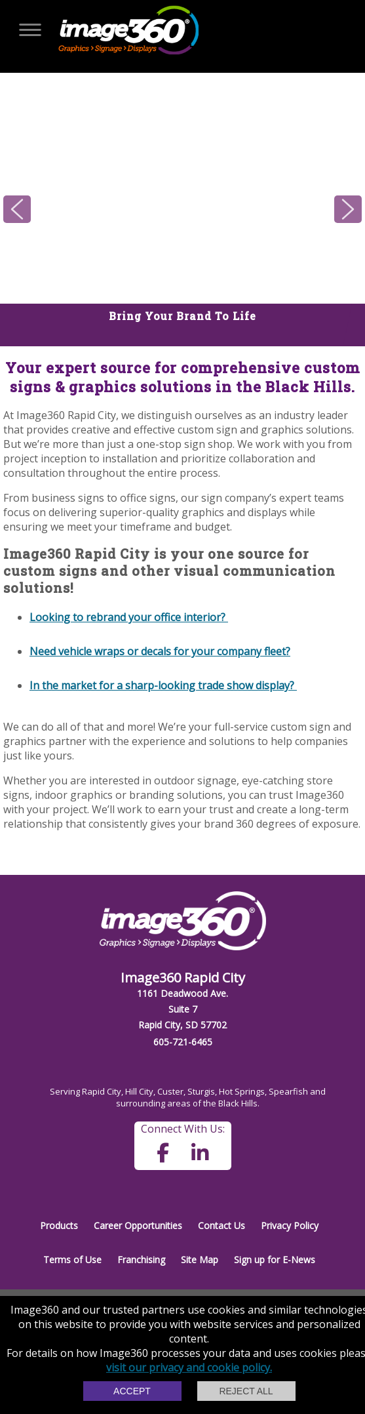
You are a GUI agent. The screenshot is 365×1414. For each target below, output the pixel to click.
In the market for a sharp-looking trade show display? (163, 685)
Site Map (199, 1259)
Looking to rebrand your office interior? (128, 617)
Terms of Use (72, 1259)
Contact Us (221, 1225)
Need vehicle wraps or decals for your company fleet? (159, 651)
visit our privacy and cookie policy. (189, 1367)
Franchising (141, 1259)
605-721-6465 (182, 1042)
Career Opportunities (138, 1225)
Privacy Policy (289, 1225)
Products (59, 1225)
